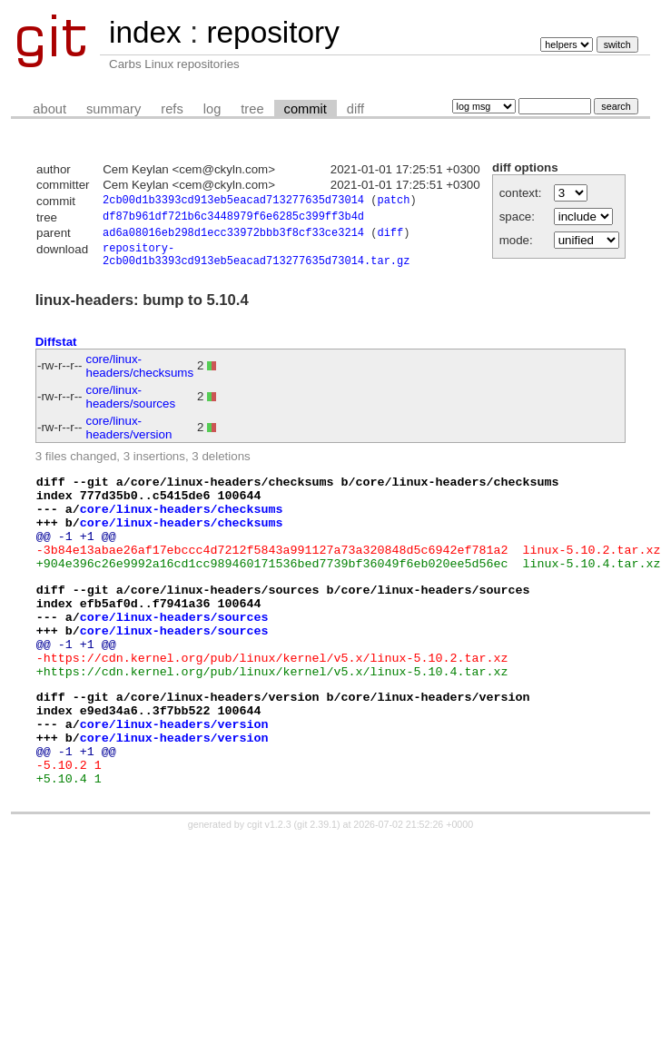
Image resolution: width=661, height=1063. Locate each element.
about (49, 109)
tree (252, 109)
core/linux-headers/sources (131, 406)
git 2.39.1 (317, 891)
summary (113, 109)
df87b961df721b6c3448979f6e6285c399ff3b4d (233, 219)
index (145, 32)
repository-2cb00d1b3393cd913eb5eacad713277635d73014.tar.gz (256, 262)
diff (355, 109)
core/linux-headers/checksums (140, 375)
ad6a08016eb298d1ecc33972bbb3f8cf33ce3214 (233, 237)
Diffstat (56, 352)
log (212, 109)
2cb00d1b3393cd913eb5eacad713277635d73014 (233, 202)
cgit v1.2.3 (269, 891)
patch (393, 202)
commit (305, 109)
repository (272, 32)
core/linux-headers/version (129, 437)
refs (172, 109)
